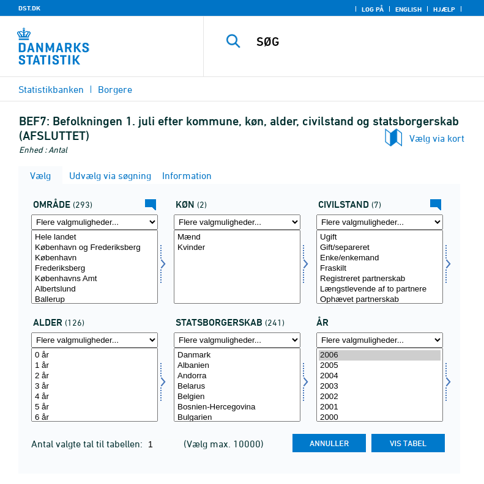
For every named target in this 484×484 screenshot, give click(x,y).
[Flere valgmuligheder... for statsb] (237, 340)
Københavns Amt (94, 279)
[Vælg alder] (94, 385)
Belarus (237, 386)
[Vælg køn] (237, 267)
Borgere (115, 89)
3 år (94, 386)
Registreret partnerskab (380, 279)
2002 (380, 397)
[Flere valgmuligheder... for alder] (94, 340)
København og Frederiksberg (94, 248)
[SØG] (362, 41)
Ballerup (94, 300)
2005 (380, 366)
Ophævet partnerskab (380, 300)
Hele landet (94, 237)
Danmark (237, 355)
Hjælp (444, 9)
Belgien (237, 397)
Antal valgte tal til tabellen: (88, 443)
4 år (94, 397)
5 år (94, 407)
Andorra (237, 376)
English (408, 9)
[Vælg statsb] (237, 385)
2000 (380, 418)
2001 (380, 407)
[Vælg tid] (379, 385)
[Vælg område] (94, 267)
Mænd (237, 237)
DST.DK (29, 8)
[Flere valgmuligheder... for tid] (379, 340)
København (94, 258)
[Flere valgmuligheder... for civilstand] (379, 222)
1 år (94, 366)
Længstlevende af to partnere (380, 289)
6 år (94, 418)
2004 (380, 376)
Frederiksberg (94, 268)
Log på (373, 9)
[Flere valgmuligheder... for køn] (237, 222)
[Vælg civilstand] (379, 267)
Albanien (237, 366)
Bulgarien (237, 418)
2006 (380, 355)
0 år (94, 355)
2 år (94, 376)
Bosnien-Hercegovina (237, 407)
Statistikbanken (51, 89)
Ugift (380, 237)
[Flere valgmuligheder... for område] (94, 222)
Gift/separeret (380, 248)
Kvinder (237, 248)
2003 (380, 386)
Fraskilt (380, 268)
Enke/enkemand (380, 258)
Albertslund (94, 289)
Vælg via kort (436, 138)
